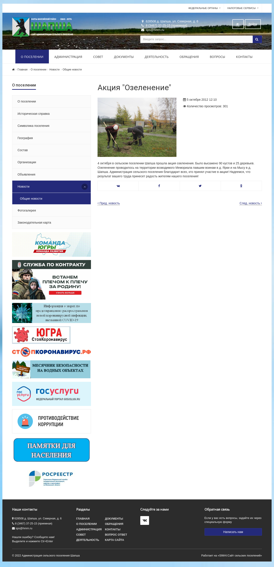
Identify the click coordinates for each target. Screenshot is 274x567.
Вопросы (217, 58)
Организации (27, 163)
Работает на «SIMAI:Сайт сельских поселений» (231, 556)
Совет (98, 58)
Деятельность (157, 58)
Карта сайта (114, 540)
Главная (23, 70)
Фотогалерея (27, 211)
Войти (253, 25)
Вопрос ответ (116, 535)
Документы (124, 58)
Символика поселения (33, 126)
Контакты (244, 58)
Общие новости (72, 70)
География (25, 139)
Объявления (26, 175)
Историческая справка (34, 114)
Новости (54, 70)
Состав (23, 151)
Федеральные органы (203, 9)
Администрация (68, 58)
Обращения (189, 58)
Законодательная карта (34, 223)
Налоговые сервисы (241, 9)
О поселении (32, 58)
